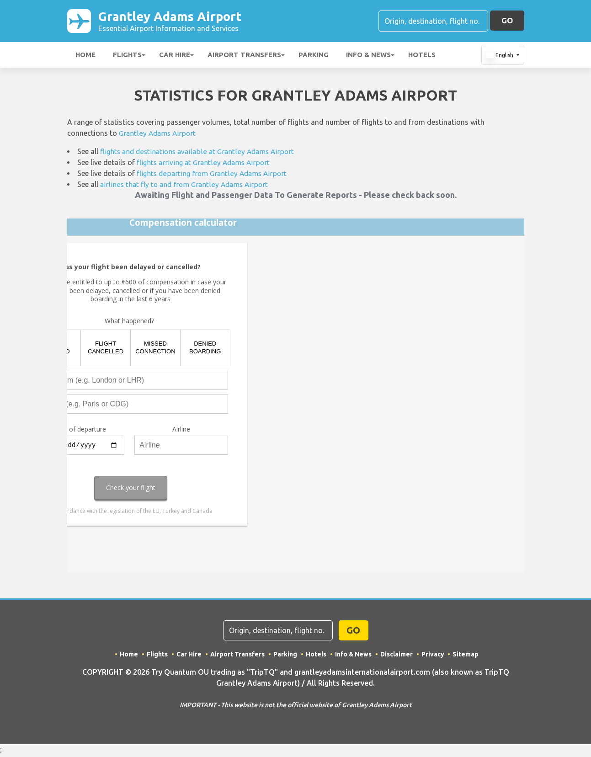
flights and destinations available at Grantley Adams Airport (200, 153)
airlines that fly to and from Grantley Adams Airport (186, 186)
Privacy (432, 656)
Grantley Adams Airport (181, 22)
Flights (127, 56)
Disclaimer (396, 656)
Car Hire (174, 56)
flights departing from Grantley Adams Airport (214, 175)
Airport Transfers (244, 56)
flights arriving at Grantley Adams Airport (206, 164)
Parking (313, 56)
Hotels (422, 56)
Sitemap (466, 656)
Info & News (368, 56)
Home (85, 56)
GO (507, 21)
